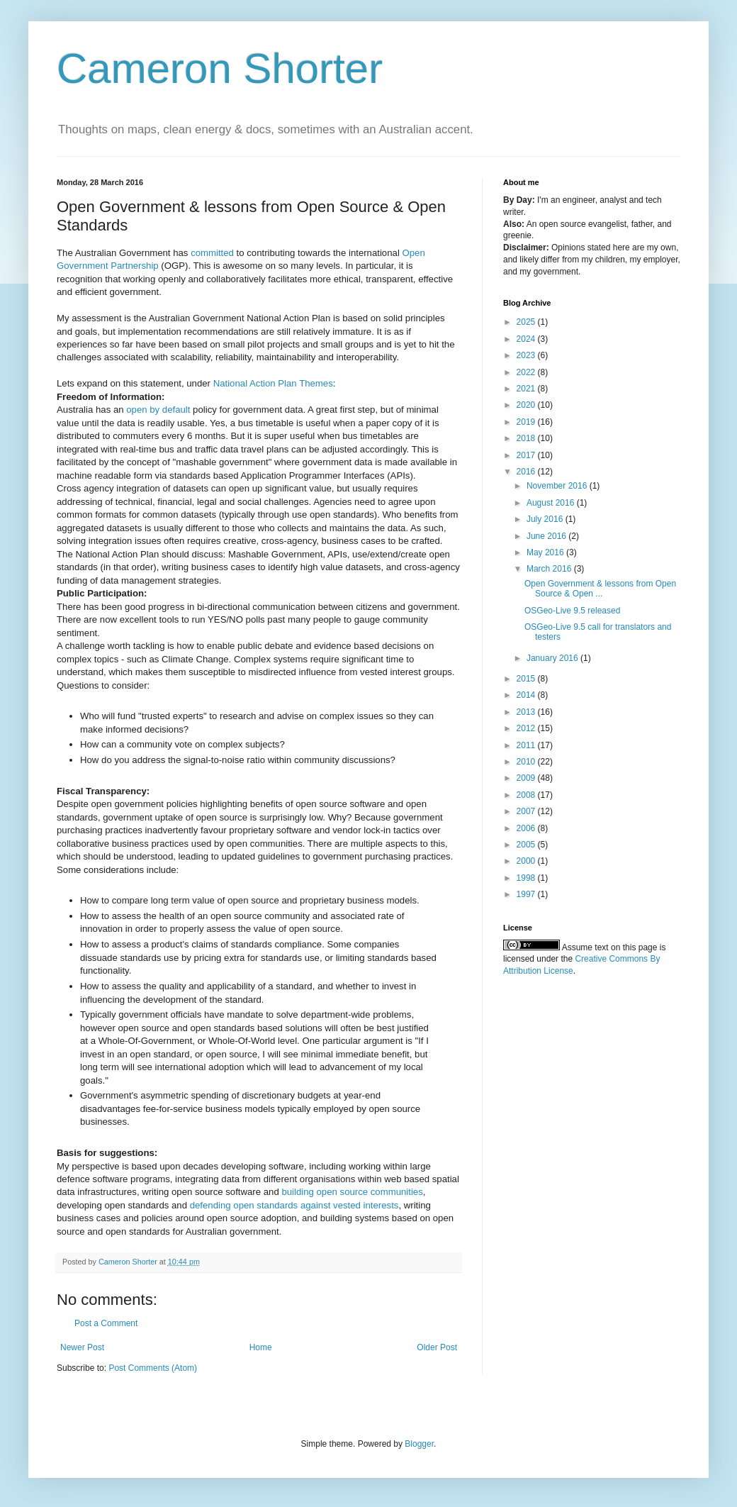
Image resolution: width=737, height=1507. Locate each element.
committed (212, 253)
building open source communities (351, 1191)
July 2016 (546, 519)
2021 (527, 389)
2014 (527, 695)
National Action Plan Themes (273, 383)
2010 (527, 762)
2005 (527, 845)
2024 (527, 339)
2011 (527, 745)
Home (260, 1347)
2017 (527, 455)
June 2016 (547, 536)
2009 (527, 778)
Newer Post (82, 1347)
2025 (527, 322)
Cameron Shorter (220, 68)
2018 (527, 438)
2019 (527, 422)
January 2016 (553, 658)
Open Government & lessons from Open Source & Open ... (600, 589)
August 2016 (552, 503)
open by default (158, 409)
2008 (527, 795)
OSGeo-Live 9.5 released (572, 611)
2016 (527, 472)
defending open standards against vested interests (294, 1205)
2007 (527, 811)
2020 (527, 405)
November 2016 (558, 486)
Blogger (419, 1444)
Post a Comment (105, 1323)
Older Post (437, 1347)
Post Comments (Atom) (152, 1368)
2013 (527, 712)
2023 (527, 355)
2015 (527, 679)
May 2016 (546, 552)
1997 (527, 894)
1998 (527, 878)
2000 (527, 861)
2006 (527, 828)
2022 (527, 372)
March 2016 (550, 569)
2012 (527, 728)
